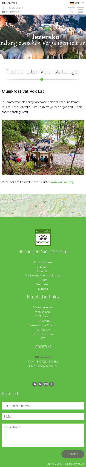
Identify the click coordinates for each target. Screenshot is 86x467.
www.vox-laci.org (62, 182)
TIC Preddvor (43, 329)
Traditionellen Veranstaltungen (43, 275)
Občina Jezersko (43, 307)
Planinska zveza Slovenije (43, 325)
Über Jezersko (43, 262)
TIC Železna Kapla (43, 334)
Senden (73, 454)
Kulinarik (43, 288)
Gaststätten (43, 284)
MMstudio (79, 464)
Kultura (43, 280)
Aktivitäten (43, 271)
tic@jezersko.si (12, 12)
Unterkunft (43, 266)
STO (42, 338)
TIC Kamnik (43, 320)
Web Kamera (43, 312)
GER (77, 3)
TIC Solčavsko (43, 316)
